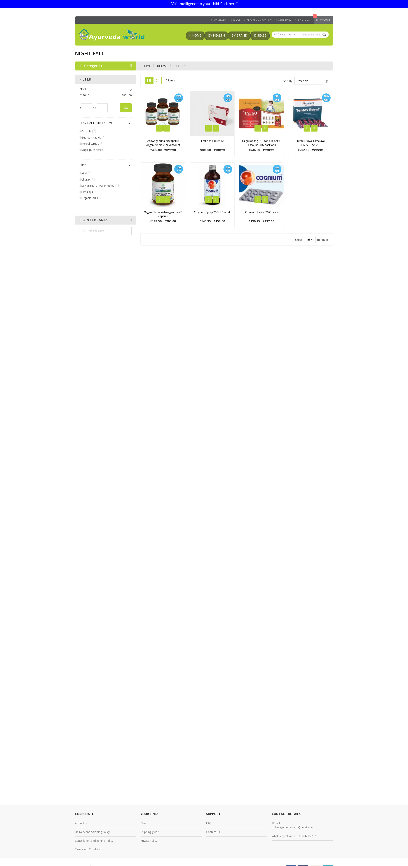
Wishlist (284, 20)
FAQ (208, 823)
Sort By (287, 81)
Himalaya (90, 192)
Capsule (89, 131)
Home (147, 66)
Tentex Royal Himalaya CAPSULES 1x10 (311, 143)
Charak (88, 179)
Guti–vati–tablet (93, 137)
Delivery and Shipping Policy (92, 832)
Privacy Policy (149, 841)
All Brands (131, 220)
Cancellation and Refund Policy (94, 841)
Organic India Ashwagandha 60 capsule (163, 214)
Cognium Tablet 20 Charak (261, 212)
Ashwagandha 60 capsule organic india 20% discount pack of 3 (163, 145)
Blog (143, 823)
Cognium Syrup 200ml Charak (212, 212)
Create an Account (259, 20)
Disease (162, 66)
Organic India (92, 198)
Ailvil (87, 173)
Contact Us (213, 832)
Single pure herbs (95, 150)
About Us (81, 823)
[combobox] (300, 35)
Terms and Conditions (89, 849)
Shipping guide (150, 832)
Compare (219, 20)
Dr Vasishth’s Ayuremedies (100, 186)
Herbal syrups (93, 144)
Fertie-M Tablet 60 (212, 141)
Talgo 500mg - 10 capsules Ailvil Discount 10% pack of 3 (261, 143)
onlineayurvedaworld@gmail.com (293, 827)
